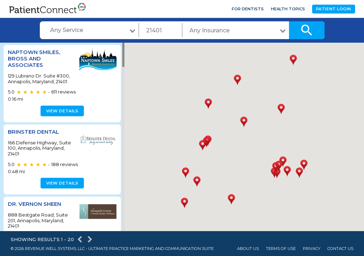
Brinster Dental (33, 131)
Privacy (311, 248)
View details (61, 110)
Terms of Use (281, 248)
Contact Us (340, 248)
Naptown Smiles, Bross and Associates (34, 58)
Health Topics (288, 8)
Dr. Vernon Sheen (34, 204)
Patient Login (333, 8)
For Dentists (248, 8)
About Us (248, 248)
